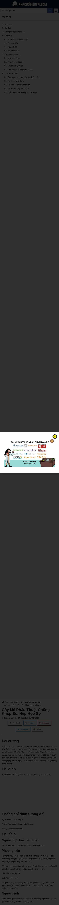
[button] (55, 436)
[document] (29, 452)
